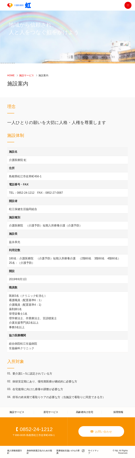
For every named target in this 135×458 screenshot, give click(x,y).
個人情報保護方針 (14, 451)
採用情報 (118, 412)
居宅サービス (50, 412)
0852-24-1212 (36, 429)
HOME (11, 75)
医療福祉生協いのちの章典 (68, 451)
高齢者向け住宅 (84, 412)
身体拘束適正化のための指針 (39, 451)
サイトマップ (93, 451)
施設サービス (26, 75)
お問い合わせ (103, 431)
